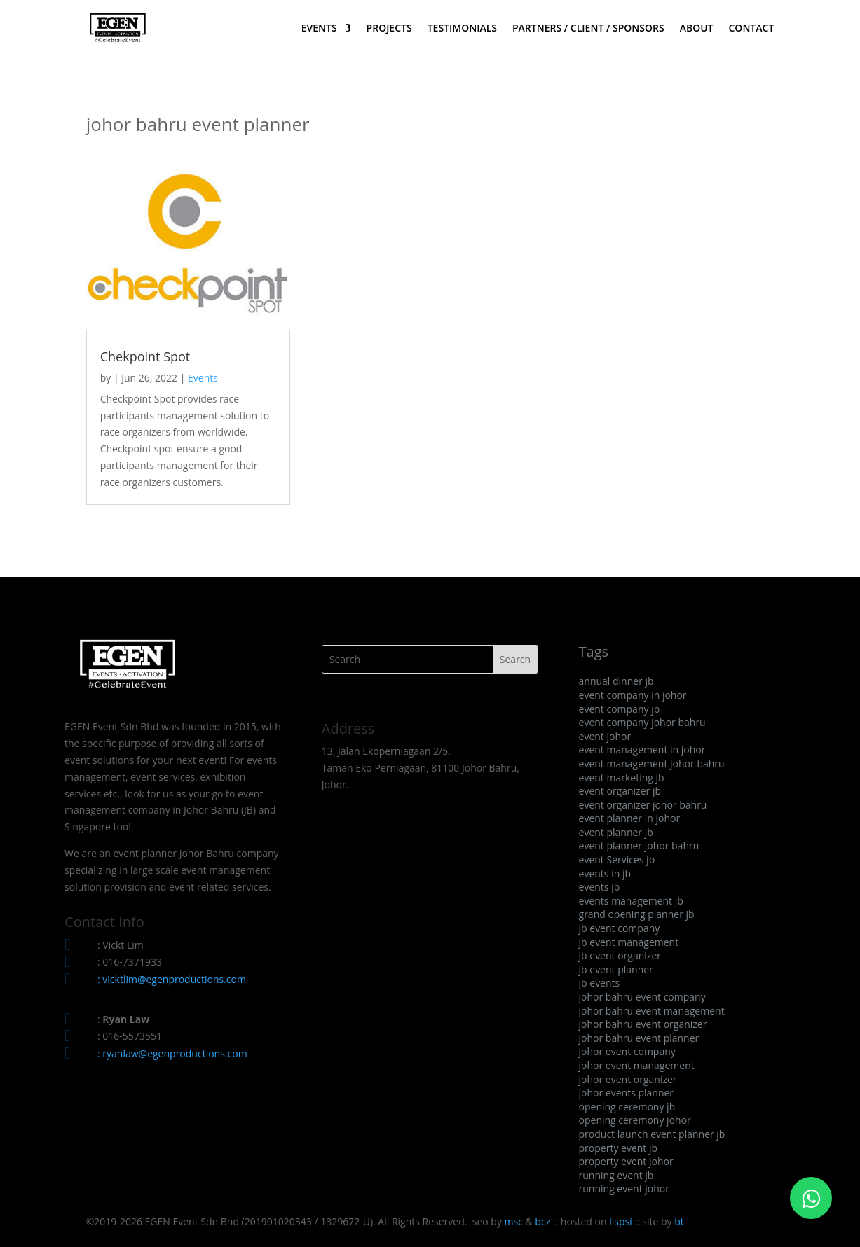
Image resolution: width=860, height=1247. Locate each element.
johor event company (627, 1051)
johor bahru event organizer (643, 1024)
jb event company (619, 928)
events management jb (631, 900)
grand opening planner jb (637, 914)
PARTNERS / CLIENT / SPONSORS (588, 28)
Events (203, 377)
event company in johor (633, 695)
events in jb (605, 873)
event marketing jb (621, 777)
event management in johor (642, 749)
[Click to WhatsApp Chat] (811, 1198)
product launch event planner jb (652, 1134)
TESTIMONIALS (462, 28)
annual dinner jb (616, 681)
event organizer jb (620, 790)
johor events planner (626, 1092)
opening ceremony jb (627, 1106)
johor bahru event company (642, 996)
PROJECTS (389, 28)
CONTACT (751, 28)
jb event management (629, 942)
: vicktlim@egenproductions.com (171, 979)
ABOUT (697, 28)
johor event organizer (628, 1079)
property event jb (618, 1148)
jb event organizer (620, 955)
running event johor (624, 1188)
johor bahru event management (652, 1010)
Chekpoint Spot (145, 356)
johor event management (637, 1065)
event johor (605, 736)
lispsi (620, 1221)
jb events (599, 982)
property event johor (626, 1161)
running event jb (616, 1175)
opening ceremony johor (635, 1120)
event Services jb (617, 859)
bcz (542, 1221)
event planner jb (616, 832)
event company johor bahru (642, 722)
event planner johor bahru (639, 845)
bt (679, 1221)
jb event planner (616, 969)
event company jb (619, 709)
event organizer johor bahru (643, 804)
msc (514, 1221)
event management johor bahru (652, 763)
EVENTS (319, 28)
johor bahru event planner (639, 1038)
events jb (599, 886)
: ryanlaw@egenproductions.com (172, 1053)
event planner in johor (630, 818)
